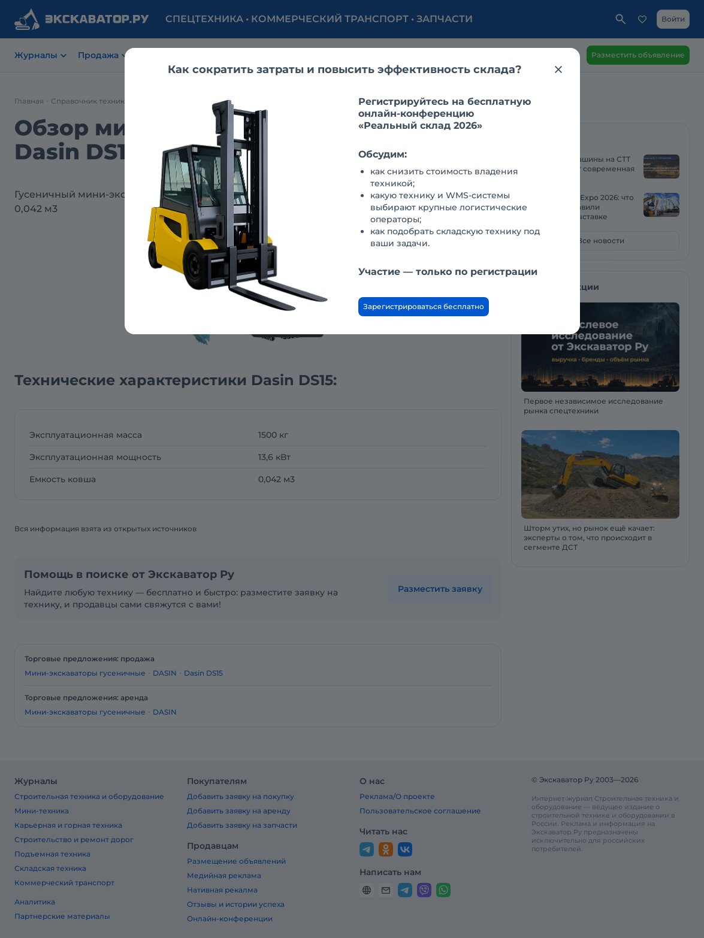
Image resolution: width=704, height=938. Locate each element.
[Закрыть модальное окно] (558, 69)
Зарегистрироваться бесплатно (423, 306)
